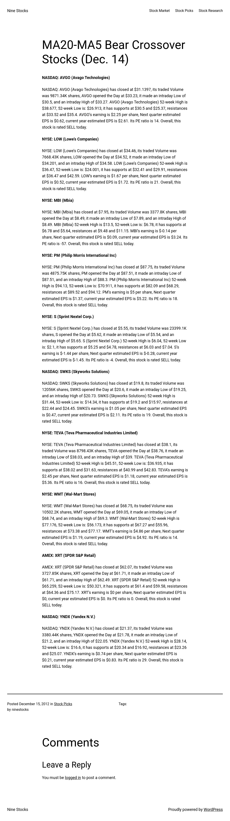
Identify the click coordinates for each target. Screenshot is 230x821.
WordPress (213, 809)
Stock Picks (63, 704)
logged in (73, 777)
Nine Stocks (17, 11)
